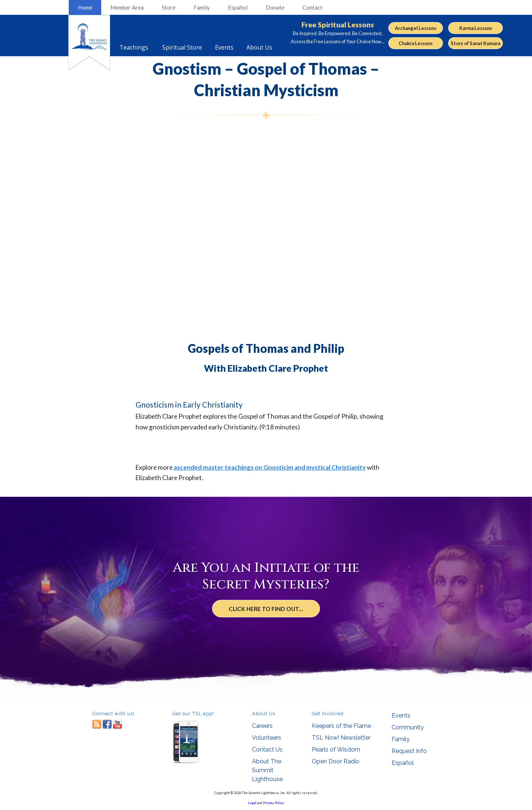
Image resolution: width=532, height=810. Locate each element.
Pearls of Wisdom (336, 749)
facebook (107, 724)
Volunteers (266, 737)
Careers (262, 725)
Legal (252, 803)
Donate (275, 7)
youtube (117, 724)
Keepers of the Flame (341, 725)
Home (85, 7)
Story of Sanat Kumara (475, 43)
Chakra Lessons (416, 43)
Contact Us (267, 749)
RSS (96, 724)
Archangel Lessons (415, 28)
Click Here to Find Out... (266, 608)
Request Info (409, 751)
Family (202, 7)
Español (238, 7)
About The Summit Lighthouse (267, 770)
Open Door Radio (335, 761)
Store (168, 7)
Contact (313, 7)
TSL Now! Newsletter (341, 737)
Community (408, 727)
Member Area (127, 7)
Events (401, 715)
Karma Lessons (475, 28)
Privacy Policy (273, 803)
